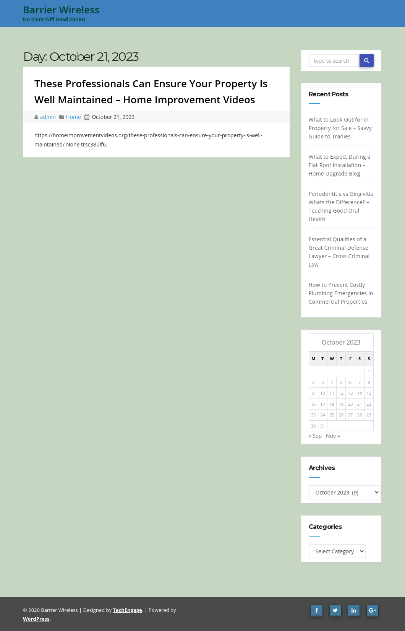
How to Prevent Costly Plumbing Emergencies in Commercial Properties (340, 293)
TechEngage (127, 610)
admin (48, 116)
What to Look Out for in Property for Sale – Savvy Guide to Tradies (339, 128)
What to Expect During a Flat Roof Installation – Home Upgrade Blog (339, 165)
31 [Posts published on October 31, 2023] (322, 426)
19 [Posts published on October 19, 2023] (341, 404)
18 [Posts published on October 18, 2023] (331, 404)
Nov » (333, 435)
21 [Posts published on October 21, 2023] (359, 404)
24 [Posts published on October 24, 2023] (322, 415)
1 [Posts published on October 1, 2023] (369, 371)
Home (73, 116)
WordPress (36, 618)
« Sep (315, 435)
